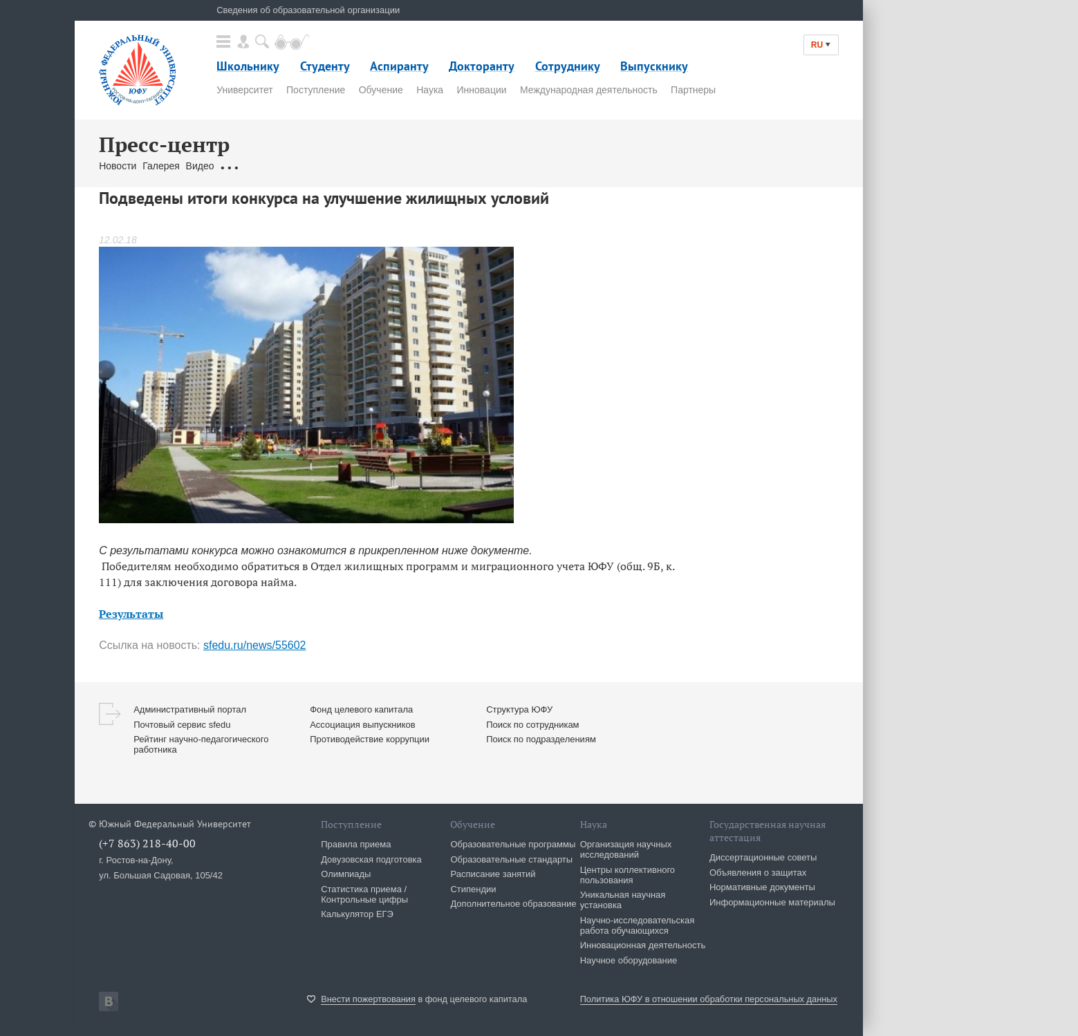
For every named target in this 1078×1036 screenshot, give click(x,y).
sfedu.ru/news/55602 (254, 645)
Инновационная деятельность (643, 945)
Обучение (381, 89)
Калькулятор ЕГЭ (357, 914)
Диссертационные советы (763, 857)
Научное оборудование (629, 960)
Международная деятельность (589, 89)
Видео (200, 165)
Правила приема (356, 844)
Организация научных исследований (626, 849)
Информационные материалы (772, 902)
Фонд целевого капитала (361, 709)
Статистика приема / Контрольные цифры (364, 894)
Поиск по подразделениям (541, 739)
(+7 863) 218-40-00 (147, 843)
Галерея (161, 165)
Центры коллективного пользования (627, 875)
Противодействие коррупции (369, 739)
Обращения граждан (266, 165)
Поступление (315, 89)
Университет (244, 89)
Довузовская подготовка (371, 859)
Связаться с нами (358, 165)
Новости (117, 165)
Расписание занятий (492, 874)
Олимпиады (346, 874)
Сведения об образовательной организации (308, 10)
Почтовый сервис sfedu (181, 724)
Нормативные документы (762, 887)
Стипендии (473, 889)
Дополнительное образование (513, 903)
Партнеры (693, 89)
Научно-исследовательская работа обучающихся (637, 925)
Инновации (482, 89)
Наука (429, 89)
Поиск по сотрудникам (532, 724)
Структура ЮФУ (519, 709)
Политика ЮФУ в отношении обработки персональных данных (708, 999)
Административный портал (189, 709)
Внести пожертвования (368, 999)
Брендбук (426, 165)
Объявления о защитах (757, 872)
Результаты (131, 613)
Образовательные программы (512, 844)
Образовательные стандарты (511, 859)
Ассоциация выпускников (363, 724)
